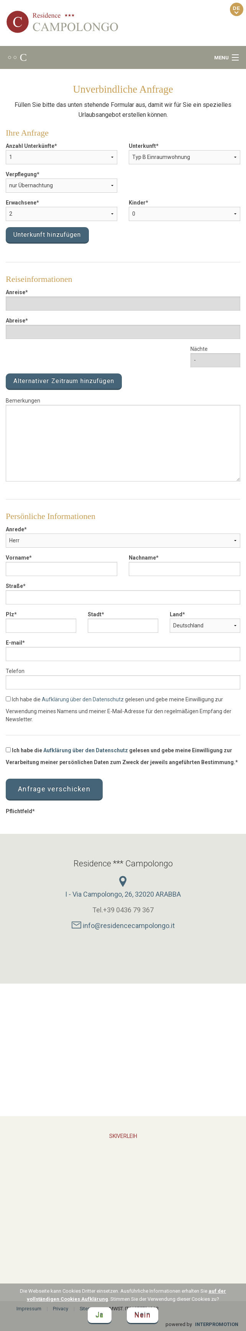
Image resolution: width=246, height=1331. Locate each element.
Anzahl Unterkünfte (30, 146)
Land (176, 614)
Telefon (15, 671)
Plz (10, 614)
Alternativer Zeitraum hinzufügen (63, 381)
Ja (99, 1315)
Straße (14, 586)
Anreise (15, 292)
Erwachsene (21, 203)
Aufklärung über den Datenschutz (83, 699)
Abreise (15, 321)
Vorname (17, 558)
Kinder (137, 203)
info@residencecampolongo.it (123, 926)
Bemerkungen (23, 401)
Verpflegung (21, 174)
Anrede (15, 529)
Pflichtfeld (19, 811)
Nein (142, 1315)
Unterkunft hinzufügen (47, 234)
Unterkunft (142, 146)
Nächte (199, 349)
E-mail (14, 643)
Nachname (142, 558)
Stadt (95, 614)
